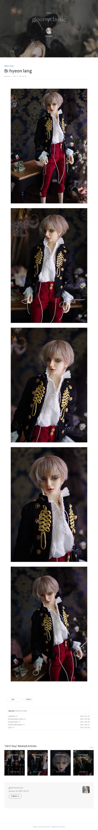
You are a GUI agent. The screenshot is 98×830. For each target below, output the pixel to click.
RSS (53, 52)
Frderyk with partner (15, 724)
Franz (10, 727)
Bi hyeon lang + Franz (15, 719)
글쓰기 (36, 52)
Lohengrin (11, 716)
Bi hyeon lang (13, 722)
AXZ (48, 827)
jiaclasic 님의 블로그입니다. (19, 791)
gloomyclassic (49, 19)
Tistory (62, 827)
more (92, 747)
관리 (62, 52)
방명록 (44, 52)
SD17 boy (9, 66)
